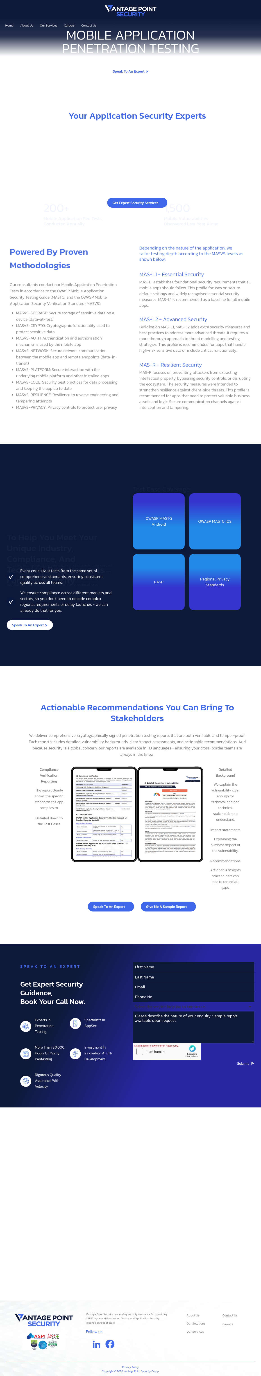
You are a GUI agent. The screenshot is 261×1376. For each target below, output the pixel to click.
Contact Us (88, 25)
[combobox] (193, 1090)
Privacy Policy (130, 1367)
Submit (243, 1146)
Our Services (50, 25)
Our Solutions (195, 1323)
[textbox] (189, 1090)
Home (9, 25)
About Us (26, 25)
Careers (69, 25)
